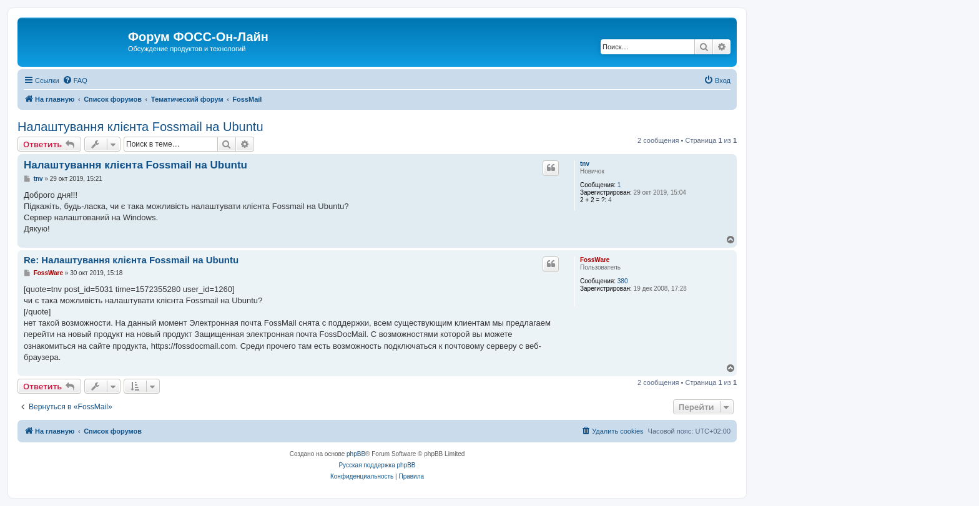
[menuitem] (74, 80)
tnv (584, 163)
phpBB (356, 453)
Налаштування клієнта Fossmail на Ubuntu (140, 127)
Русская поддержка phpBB (376, 465)
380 (622, 281)
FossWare (594, 259)
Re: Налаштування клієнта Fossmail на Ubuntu (131, 260)
